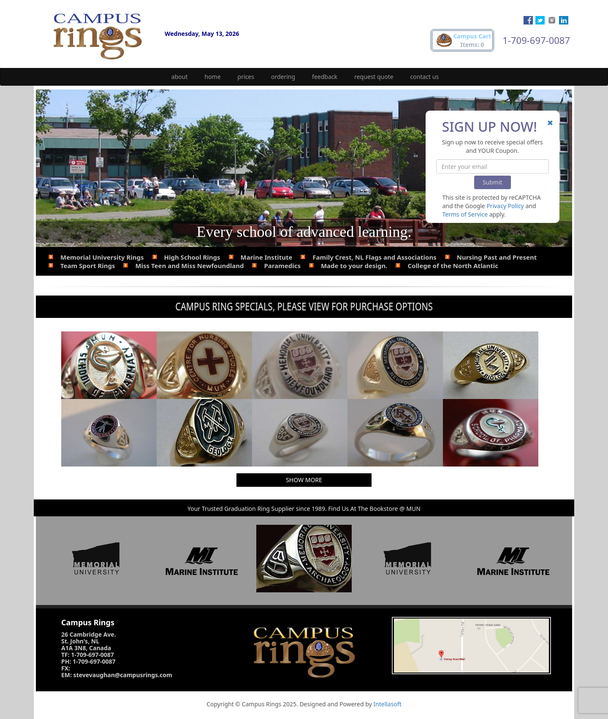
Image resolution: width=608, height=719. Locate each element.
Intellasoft (387, 704)
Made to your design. (354, 265)
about (179, 77)
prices (246, 77)
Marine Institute (267, 257)
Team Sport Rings (87, 265)
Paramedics (282, 265)
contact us (424, 77)
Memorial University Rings (102, 257)
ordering (283, 77)
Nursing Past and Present (497, 257)
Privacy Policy (505, 206)
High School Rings (192, 257)
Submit (492, 182)
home (213, 77)
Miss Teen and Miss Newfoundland (189, 265)
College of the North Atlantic (452, 265)
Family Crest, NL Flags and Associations (374, 257)
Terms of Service (465, 214)
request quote (374, 77)
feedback (324, 77)
